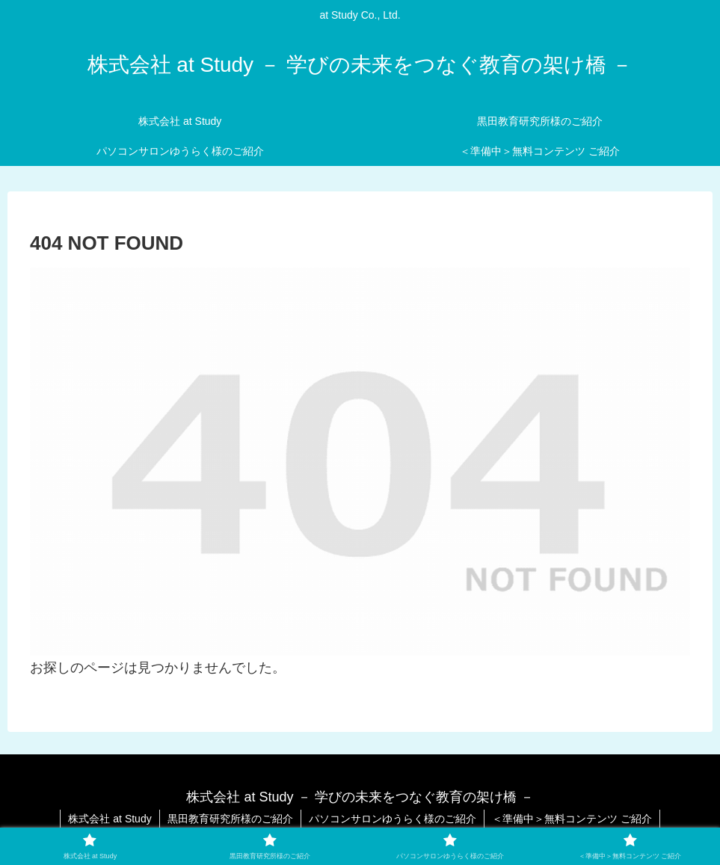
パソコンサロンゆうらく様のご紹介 (392, 819)
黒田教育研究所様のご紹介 (230, 819)
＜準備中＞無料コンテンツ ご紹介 (572, 819)
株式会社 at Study (109, 819)
